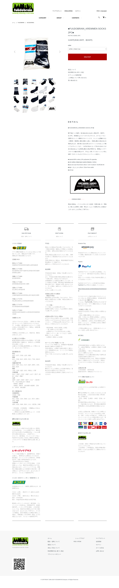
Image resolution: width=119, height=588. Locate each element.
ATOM (85, 546)
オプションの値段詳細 (74, 75)
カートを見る (101, 552)
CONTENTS (75, 18)
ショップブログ (84, 543)
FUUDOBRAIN (22, 22)
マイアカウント (57, 11)
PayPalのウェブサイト (85, 289)
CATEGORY (42, 18)
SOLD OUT (87, 57)
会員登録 (100, 546)
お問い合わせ (101, 555)
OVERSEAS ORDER (76, 203)
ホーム (14, 22)
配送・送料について (61, 546)
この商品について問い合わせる (77, 77)
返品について (72, 69)
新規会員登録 (68, 11)
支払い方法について (61, 552)
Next (59, 51)
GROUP (59, 18)
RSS (81, 546)
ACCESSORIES (33, 22)
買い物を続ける (72, 80)
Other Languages (102, 11)
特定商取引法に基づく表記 (76, 72)
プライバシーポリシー (62, 559)
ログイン (78, 11)
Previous (15, 51)
